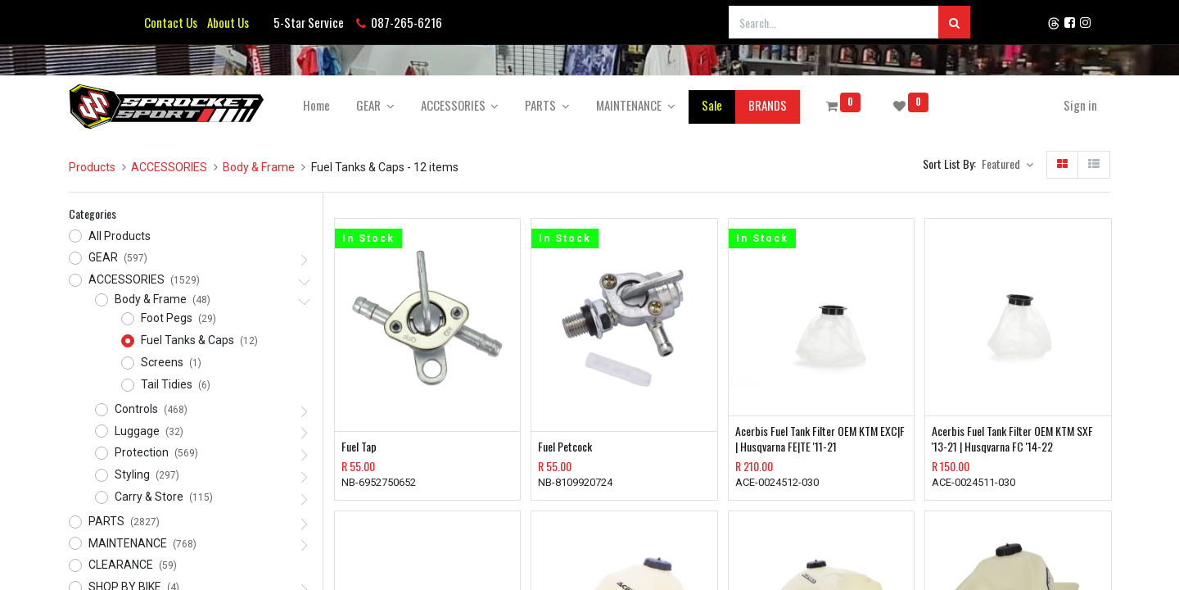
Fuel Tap (359, 446)
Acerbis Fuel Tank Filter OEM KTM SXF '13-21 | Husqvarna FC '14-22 (1012, 439)
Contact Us (170, 22)
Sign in (1080, 105)
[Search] (954, 22)
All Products (119, 236)
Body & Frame (259, 167)
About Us (225, 22)
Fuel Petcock (565, 446)
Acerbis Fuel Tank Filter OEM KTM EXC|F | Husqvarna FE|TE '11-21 (820, 439)
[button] (1007, 165)
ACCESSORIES (169, 167)
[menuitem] (316, 105)
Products (92, 167)
